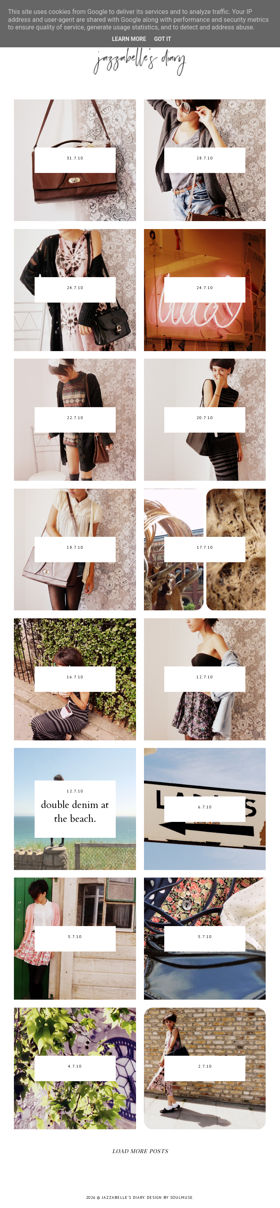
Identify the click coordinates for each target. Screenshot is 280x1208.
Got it (162, 39)
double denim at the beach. (75, 811)
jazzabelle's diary (123, 1197)
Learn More (129, 39)
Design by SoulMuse (170, 1197)
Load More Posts (140, 1151)
